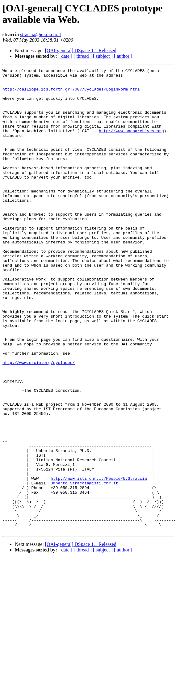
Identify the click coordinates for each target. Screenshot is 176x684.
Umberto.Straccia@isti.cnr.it (84, 566)
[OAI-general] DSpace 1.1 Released (80, 50)
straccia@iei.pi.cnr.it (40, 34)
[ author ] (123, 56)
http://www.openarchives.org (131, 143)
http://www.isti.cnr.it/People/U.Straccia (99, 561)
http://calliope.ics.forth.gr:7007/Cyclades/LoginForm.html (71, 93)
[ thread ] (82, 56)
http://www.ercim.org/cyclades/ (38, 421)
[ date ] (65, 56)
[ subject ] (103, 56)
